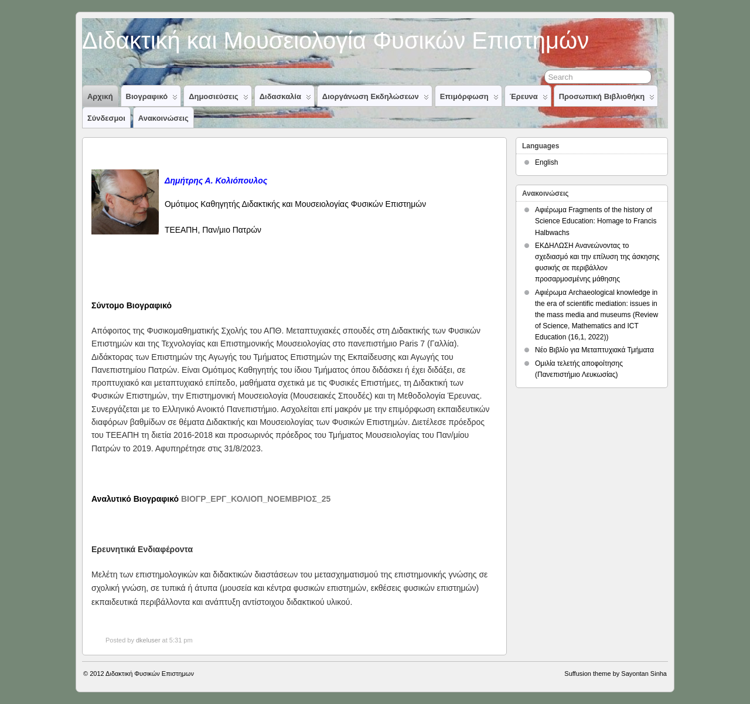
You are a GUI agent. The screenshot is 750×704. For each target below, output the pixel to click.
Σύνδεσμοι (106, 118)
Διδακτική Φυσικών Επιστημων (149, 673)
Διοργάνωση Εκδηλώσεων (375, 99)
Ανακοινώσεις (163, 118)
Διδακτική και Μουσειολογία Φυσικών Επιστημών (335, 40)
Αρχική (100, 96)
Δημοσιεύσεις (218, 99)
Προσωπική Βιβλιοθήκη (607, 99)
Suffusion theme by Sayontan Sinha (615, 673)
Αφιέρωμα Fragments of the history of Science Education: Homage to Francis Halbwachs (595, 221)
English (546, 162)
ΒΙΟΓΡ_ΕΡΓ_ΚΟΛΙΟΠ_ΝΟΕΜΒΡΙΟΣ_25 (255, 499)
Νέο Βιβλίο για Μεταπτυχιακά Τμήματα (594, 350)
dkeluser (148, 640)
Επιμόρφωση (469, 99)
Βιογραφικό (152, 99)
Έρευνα (529, 99)
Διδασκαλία (285, 99)
